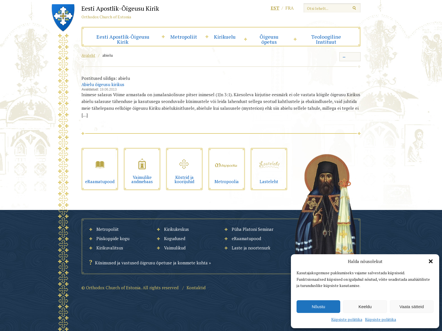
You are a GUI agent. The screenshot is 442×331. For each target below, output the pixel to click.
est (275, 8)
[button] (431, 261)
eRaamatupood (246, 238)
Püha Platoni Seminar (252, 229)
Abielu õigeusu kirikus (102, 84)
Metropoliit (183, 36)
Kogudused (174, 238)
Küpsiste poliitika (346, 319)
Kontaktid (196, 287)
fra (289, 8)
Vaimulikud (174, 248)
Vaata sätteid (411, 306)
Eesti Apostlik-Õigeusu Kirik (122, 39)
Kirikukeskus (176, 229)
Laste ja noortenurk (251, 248)
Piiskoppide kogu (112, 238)
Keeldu (365, 306)
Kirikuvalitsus (109, 248)
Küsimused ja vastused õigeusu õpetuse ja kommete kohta (151, 263)
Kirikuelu (225, 36)
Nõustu (318, 306)
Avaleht (88, 55)
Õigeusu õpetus (269, 39)
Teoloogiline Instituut (326, 39)
